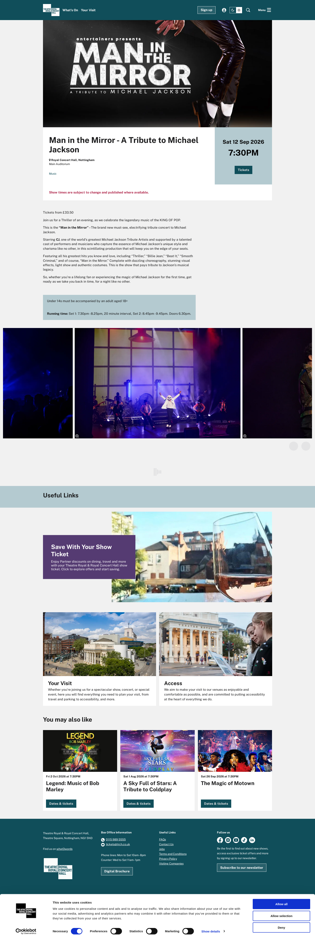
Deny (281, 923)
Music (53, 173)
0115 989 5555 (116, 839)
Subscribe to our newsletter (241, 868)
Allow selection (281, 911)
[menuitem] (70, 10)
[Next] (305, 446)
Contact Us (166, 844)
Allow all (281, 899)
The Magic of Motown (227, 783)
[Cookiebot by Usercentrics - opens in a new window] (26, 927)
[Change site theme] (236, 10)
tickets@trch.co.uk (118, 844)
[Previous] (293, 446)
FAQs (162, 839)
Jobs (162, 849)
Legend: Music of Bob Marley (72, 786)
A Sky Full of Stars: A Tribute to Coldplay (150, 786)
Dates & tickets (61, 804)
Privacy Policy (168, 858)
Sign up (206, 10)
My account (224, 10)
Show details (210, 927)
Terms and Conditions (173, 854)
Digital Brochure (117, 871)
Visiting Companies (171, 863)
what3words (64, 848)
